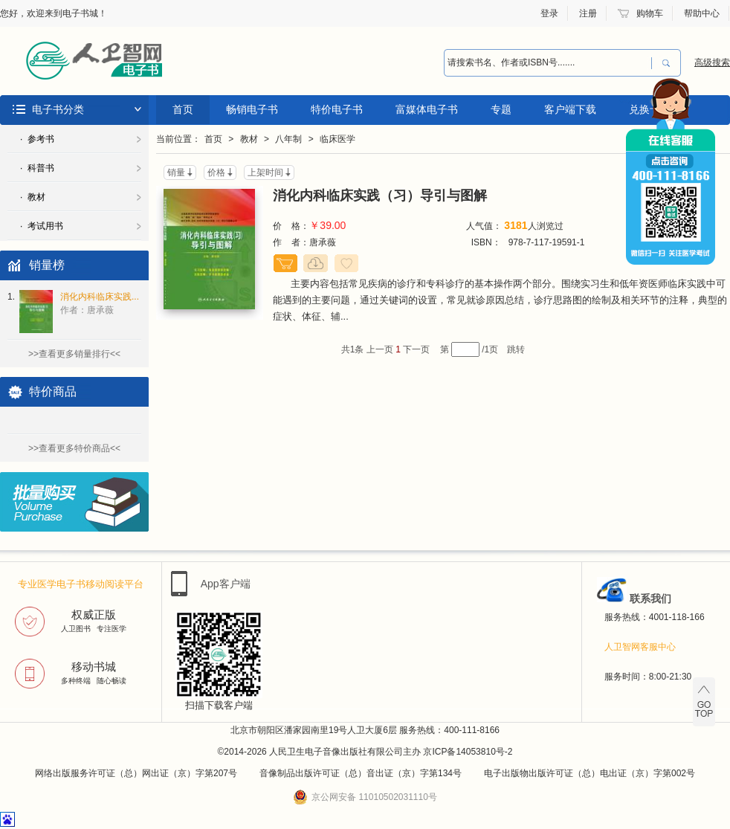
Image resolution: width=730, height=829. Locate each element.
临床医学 (337, 139)
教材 (249, 139)
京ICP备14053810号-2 (467, 751)
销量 (176, 172)
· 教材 (32, 197)
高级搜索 (712, 62)
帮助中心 (702, 13)
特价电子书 (337, 109)
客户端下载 (570, 109)
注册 (588, 13)
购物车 (649, 13)
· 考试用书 (41, 226)
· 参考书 (37, 139)
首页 (182, 109)
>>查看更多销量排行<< (74, 354)
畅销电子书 (252, 109)
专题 (501, 109)
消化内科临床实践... (99, 303)
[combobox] (548, 63)
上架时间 (265, 172)
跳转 (516, 349)
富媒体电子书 (426, 109)
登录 (549, 13)
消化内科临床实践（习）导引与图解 (380, 195)
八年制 (288, 139)
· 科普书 (37, 168)
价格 (216, 172)
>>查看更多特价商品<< (74, 448)
